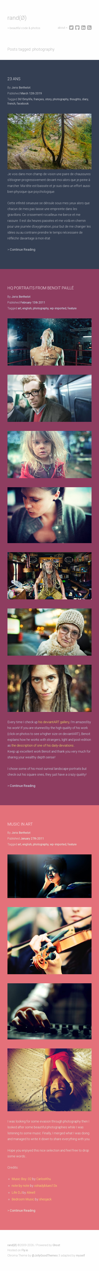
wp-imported (58, 308)
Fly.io (24, 1250)
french (11, 103)
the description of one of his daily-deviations (42, 745)
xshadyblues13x (45, 1186)
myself (80, 1255)
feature (72, 308)
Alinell (31, 1192)
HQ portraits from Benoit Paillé (40, 288)
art (19, 308)
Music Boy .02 (21, 1179)
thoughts (75, 99)
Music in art (20, 824)
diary (85, 99)
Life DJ (17, 1192)
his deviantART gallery (53, 722)
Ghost (56, 1245)
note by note (20, 1186)
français (39, 99)
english (27, 308)
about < (63, 27)
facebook (23, 103)
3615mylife (25, 99)
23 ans (13, 79)
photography (60, 99)
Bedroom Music (23, 1199)
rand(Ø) (17, 17)
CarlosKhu (43, 1179)
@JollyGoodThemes (45, 1255)
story (48, 99)
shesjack (45, 1199)
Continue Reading (22, 249)
